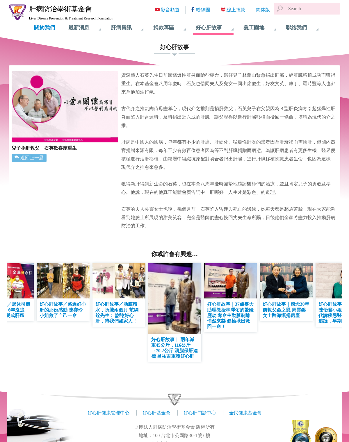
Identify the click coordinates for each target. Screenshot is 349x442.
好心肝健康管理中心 (108, 412)
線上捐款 (236, 9)
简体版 (263, 9)
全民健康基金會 (245, 412)
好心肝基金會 (156, 412)
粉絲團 (203, 9)
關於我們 (44, 28)
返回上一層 (32, 157)
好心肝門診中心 (200, 412)
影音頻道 (170, 9)
